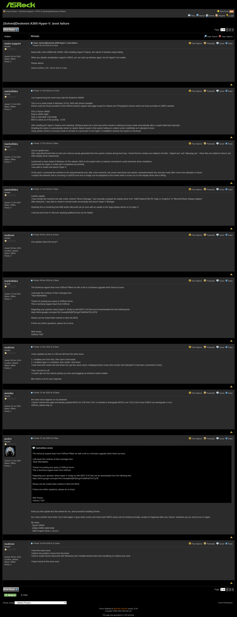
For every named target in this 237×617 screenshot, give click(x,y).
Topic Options (226, 37)
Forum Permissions (226, 603)
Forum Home (11, 11)
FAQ (193, 16)
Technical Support (26, 11)
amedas (9, 393)
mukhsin (10, 235)
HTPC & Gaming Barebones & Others (50, 11)
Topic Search (211, 37)
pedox (8, 438)
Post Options (195, 43)
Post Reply (10, 29)
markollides (12, 91)
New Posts (224, 11)
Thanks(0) (209, 43)
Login (231, 16)
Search (202, 16)
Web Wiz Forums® (120, 609)
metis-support (13, 43)
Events (210, 16)
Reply (230, 43)
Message (35, 36)
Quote (221, 43)
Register (222, 16)
